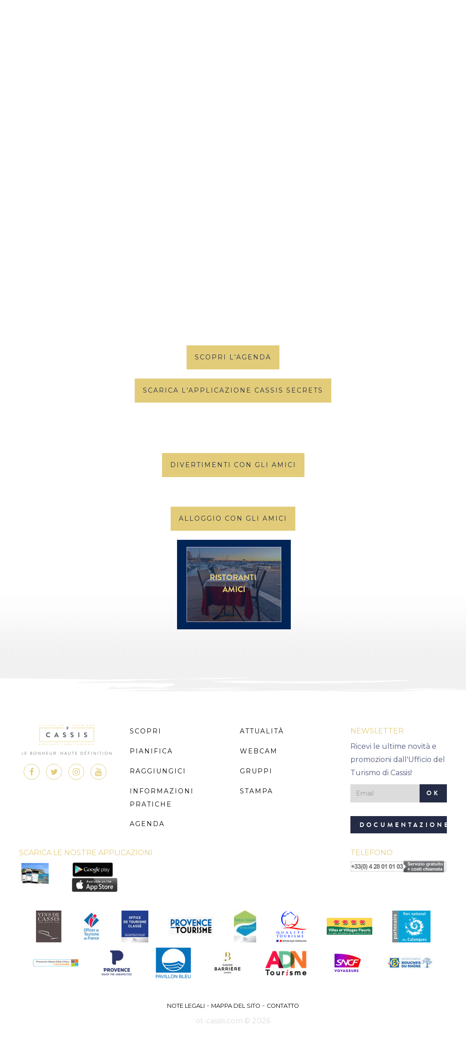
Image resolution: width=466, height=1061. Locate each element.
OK (433, 793)
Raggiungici (158, 771)
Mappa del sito (235, 1005)
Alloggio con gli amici (233, 518)
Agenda (147, 824)
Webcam (259, 751)
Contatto (283, 1005)
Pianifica (151, 751)
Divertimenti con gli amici (233, 465)
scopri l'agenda (233, 357)
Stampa (256, 791)
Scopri (146, 731)
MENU (233, 34)
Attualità (262, 731)
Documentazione (403, 825)
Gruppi (256, 771)
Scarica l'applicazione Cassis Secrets (233, 390)
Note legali (186, 1005)
